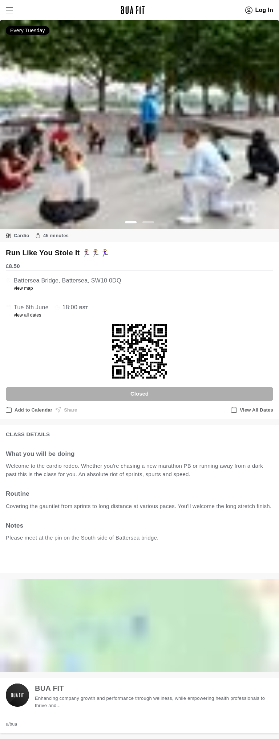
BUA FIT (49, 688)
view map (23, 288)
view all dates (27, 315)
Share (66, 410)
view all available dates (153, 560)
